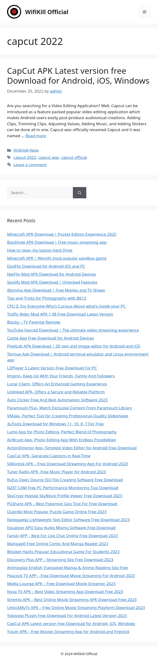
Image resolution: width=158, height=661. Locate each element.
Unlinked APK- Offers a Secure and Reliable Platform (56, 392)
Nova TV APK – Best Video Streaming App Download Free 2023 (65, 591)
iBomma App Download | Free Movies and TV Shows (56, 290)
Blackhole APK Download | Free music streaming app (57, 242)
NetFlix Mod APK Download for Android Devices (51, 274)
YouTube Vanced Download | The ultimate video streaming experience (73, 330)
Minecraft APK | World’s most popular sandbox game (57, 258)
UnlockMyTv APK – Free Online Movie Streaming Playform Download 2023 (76, 607)
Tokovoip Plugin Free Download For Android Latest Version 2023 (67, 615)
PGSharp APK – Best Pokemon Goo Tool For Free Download (62, 503)
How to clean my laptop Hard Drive (39, 250)
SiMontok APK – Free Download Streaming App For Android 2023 (67, 463)
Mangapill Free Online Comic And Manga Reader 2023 (57, 543)
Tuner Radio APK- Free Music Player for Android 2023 (56, 471)
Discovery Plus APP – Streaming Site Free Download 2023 (60, 559)
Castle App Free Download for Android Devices (50, 338)
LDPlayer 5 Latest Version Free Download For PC (52, 368)
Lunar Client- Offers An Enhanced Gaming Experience (57, 384)
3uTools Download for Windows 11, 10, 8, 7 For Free (55, 423)
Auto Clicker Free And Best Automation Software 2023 (57, 400)
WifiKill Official (46, 12)
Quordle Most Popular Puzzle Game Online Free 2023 (57, 511)
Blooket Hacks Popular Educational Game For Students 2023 (63, 551)
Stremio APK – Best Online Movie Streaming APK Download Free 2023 (72, 599)
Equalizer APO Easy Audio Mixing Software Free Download (61, 527)
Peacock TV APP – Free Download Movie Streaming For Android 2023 (71, 575)
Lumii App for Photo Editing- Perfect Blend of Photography (62, 431)
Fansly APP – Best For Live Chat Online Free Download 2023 (62, 535)
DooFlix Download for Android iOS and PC (46, 266)
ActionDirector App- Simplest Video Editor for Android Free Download (72, 447)
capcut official (74, 157)
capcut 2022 (24, 157)
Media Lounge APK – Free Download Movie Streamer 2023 (61, 583)
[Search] (79, 192)
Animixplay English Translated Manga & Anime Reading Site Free (67, 567)
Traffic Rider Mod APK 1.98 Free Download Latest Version (60, 314)
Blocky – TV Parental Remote (33, 322)
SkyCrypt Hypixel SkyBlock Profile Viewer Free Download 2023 (64, 495)
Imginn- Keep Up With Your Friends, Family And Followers (61, 376)
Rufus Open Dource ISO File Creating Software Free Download (65, 479)
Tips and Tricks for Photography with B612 (46, 298)
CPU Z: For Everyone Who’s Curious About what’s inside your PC (66, 306)
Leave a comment (30, 164)
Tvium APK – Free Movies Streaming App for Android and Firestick (68, 631)
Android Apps (26, 150)
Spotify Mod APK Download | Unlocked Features (52, 282)
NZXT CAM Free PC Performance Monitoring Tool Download (62, 487)
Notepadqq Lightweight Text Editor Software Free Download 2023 (68, 519)
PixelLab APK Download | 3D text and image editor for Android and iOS (73, 346)
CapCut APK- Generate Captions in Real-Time (49, 455)
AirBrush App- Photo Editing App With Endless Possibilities (61, 439)
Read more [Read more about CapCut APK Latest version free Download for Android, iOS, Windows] (35, 135)
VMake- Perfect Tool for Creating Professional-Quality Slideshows (67, 416)
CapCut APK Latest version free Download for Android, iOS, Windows (78, 75)
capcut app (48, 157)
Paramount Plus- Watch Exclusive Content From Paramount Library (69, 408)
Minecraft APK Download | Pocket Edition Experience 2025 (61, 234)
